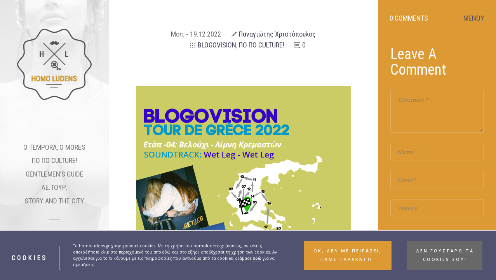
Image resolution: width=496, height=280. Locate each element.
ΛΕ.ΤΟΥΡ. (55, 187)
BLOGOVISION (217, 45)
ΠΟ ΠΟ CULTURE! (54, 160)
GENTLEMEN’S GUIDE (55, 174)
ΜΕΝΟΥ (473, 18)
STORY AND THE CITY (54, 201)
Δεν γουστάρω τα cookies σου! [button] (445, 255)
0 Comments (409, 18)
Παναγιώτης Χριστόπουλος (277, 34)
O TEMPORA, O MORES (54, 147)
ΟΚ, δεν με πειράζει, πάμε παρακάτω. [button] (347, 255)
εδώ (257, 258)
